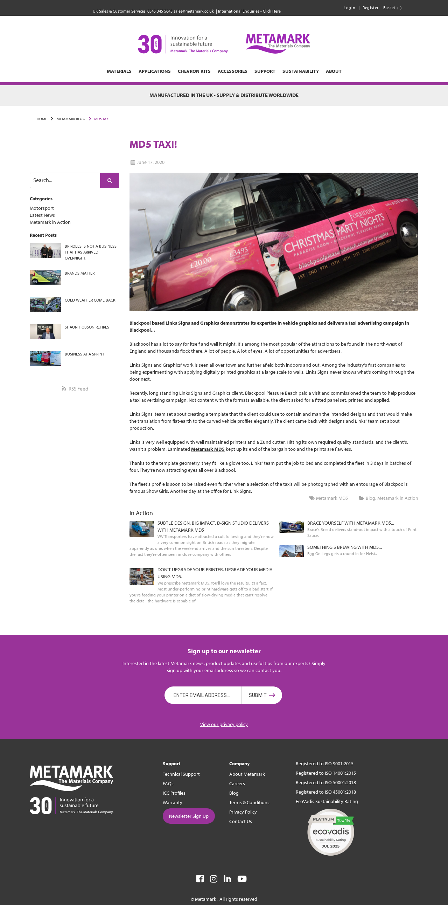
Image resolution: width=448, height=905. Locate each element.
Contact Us (240, 821)
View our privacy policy (224, 724)
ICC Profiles (174, 793)
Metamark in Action (50, 222)
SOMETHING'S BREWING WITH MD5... (344, 547)
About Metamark (247, 774)
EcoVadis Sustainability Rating (327, 801)
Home (42, 118)
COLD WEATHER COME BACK (90, 300)
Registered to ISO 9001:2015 (325, 763)
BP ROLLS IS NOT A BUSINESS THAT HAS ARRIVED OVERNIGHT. (91, 252)
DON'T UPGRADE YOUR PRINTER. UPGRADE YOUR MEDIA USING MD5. (215, 573)
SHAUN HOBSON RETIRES (87, 327)
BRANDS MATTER (79, 273)
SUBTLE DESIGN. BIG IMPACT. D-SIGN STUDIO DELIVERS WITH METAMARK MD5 (213, 526)
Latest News (42, 215)
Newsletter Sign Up (189, 816)
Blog (370, 498)
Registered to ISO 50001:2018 (326, 782)
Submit (258, 695)
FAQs (168, 783)
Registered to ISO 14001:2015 (326, 773)
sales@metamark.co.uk (194, 11)
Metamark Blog (70, 118)
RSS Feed (74, 388)
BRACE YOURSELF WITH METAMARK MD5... (350, 523)
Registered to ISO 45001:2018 (326, 792)
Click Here (272, 11)
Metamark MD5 (332, 498)
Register (371, 7)
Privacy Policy (243, 812)
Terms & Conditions (249, 802)
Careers (237, 783)
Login (349, 7)
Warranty (172, 802)
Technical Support (181, 774)
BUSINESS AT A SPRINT (84, 354)
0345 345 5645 (160, 11)
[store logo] (224, 44)
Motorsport (42, 208)
